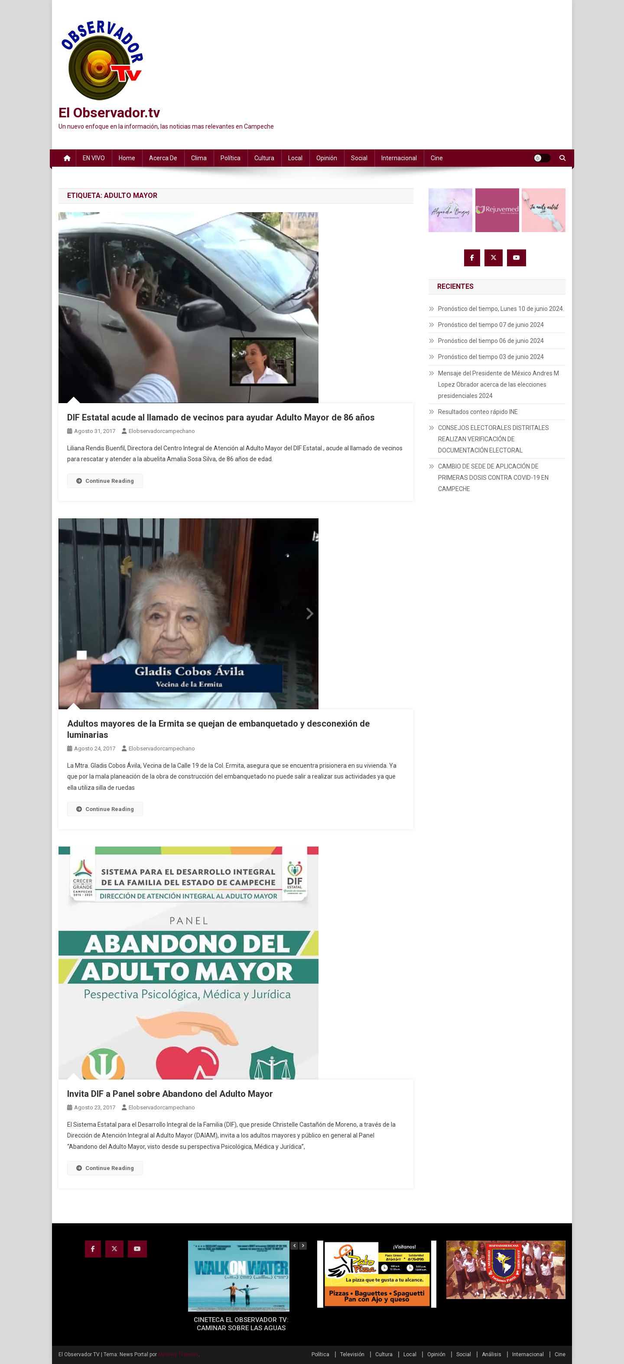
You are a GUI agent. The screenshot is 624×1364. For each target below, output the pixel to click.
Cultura (264, 158)
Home (127, 158)
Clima (199, 158)
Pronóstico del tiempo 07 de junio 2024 (491, 324)
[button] (303, 1246)
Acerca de (163, 158)
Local (295, 158)
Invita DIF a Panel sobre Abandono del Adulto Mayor (170, 1094)
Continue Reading (105, 481)
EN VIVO (94, 158)
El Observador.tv (109, 112)
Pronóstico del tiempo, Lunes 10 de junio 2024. (501, 308)
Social (359, 158)
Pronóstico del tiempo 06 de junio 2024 (491, 340)
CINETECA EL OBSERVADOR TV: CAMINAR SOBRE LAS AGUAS (241, 1324)
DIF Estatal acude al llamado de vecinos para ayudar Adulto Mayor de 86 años (221, 417)
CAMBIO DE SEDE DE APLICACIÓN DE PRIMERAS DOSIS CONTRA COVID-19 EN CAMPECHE (493, 477)
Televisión (352, 1354)
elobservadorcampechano (162, 431)
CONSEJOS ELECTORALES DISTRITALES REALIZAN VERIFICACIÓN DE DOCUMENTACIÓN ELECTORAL (493, 439)
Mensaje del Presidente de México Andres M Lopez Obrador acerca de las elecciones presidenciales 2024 (498, 384)
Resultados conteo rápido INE (478, 411)
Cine (437, 158)
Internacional (399, 158)
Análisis (491, 1354)
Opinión (326, 158)
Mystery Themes (178, 1354)
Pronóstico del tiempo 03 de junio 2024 (491, 356)
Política (230, 158)
